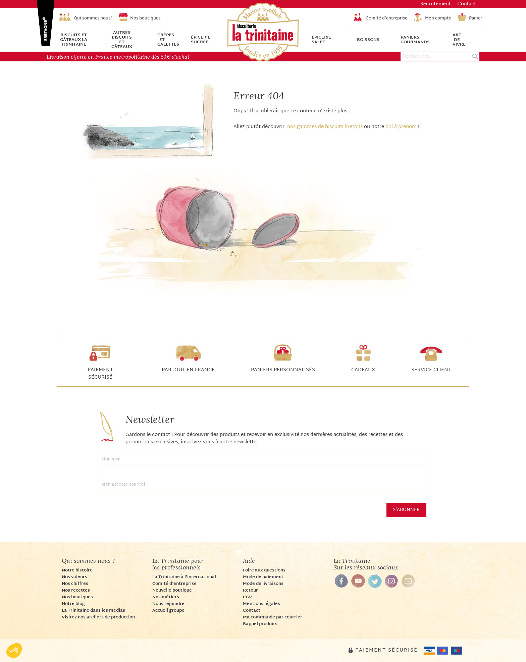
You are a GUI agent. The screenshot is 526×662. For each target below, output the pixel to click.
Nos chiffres (75, 584)
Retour (250, 591)
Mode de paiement (263, 577)
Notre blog (73, 604)
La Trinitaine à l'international (184, 577)
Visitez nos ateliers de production (98, 617)
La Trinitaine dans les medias (93, 611)
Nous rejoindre (168, 604)
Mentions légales (261, 604)
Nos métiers (165, 597)
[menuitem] (77, 40)
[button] (14, 651)
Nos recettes (76, 591)
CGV (247, 597)
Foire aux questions (264, 570)
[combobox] (440, 56)
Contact (251, 611)
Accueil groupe (168, 611)
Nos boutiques (77, 597)
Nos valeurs (74, 577)
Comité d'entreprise (174, 584)
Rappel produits (260, 624)
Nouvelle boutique (172, 591)
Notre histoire (77, 570)
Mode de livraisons (263, 584)
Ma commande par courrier (272, 617)
